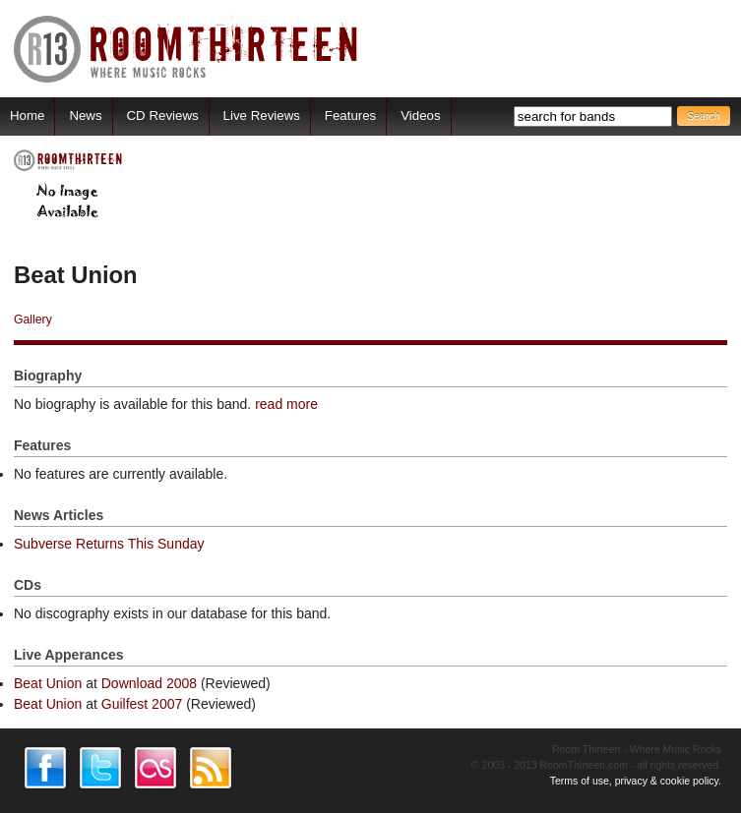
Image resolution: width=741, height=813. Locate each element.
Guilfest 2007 (142, 704)
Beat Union (48, 683)
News (85, 115)
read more (286, 404)
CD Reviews (163, 115)
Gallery (33, 319)
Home (27, 115)
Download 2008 (149, 683)
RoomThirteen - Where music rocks (186, 49)
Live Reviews (261, 115)
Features (350, 115)
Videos (420, 115)
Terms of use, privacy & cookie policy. (635, 780)
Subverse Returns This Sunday (109, 544)
